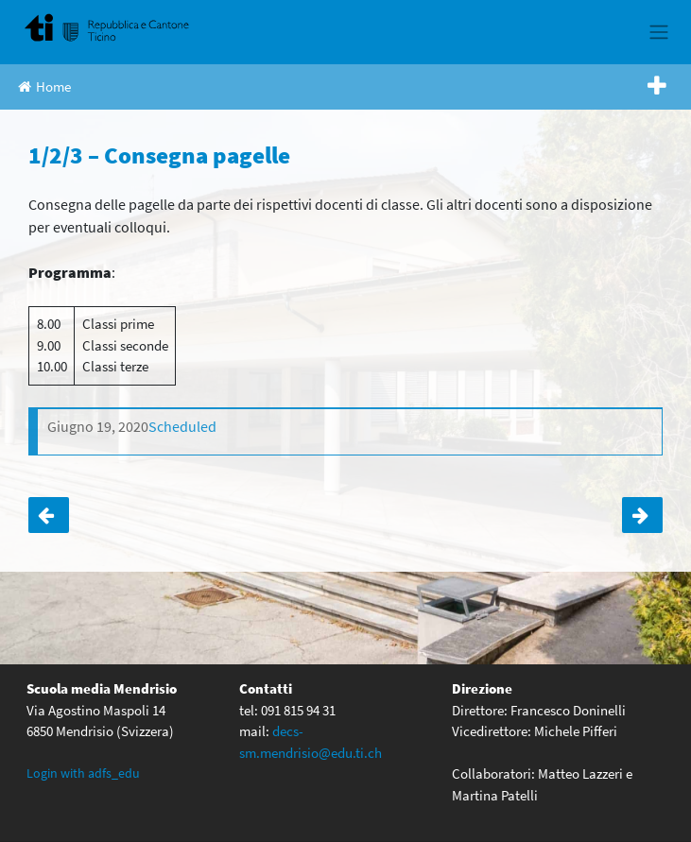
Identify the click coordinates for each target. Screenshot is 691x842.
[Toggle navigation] (658, 32)
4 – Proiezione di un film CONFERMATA (48, 515)
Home (44, 86)
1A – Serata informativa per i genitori (642, 515)
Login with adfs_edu (83, 773)
